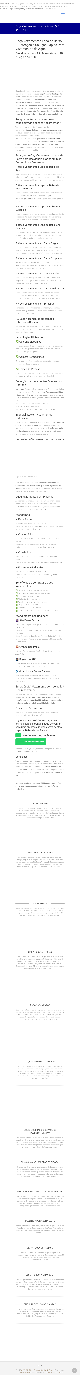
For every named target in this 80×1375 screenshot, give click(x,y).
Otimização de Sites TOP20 (54, 1372)
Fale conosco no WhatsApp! (31, 741)
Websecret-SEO (25, 1372)
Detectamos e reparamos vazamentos (31, 526)
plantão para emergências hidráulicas (31, 700)
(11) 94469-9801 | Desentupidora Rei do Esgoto (37, 1370)
